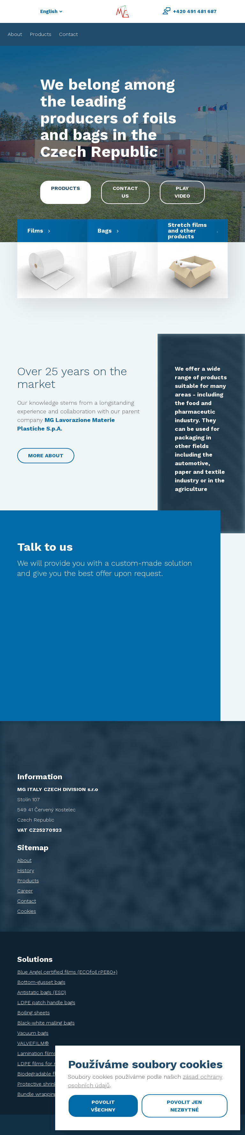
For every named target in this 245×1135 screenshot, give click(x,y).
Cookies (26, 911)
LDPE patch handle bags (46, 1002)
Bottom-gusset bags (41, 982)
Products (40, 34)
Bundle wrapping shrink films (51, 1094)
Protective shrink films (43, 1084)
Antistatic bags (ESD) (41, 992)
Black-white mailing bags (46, 1023)
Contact (68, 34)
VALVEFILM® (33, 1043)
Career (25, 891)
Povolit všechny (103, 1106)
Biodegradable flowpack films (52, 1074)
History (25, 870)
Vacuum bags (32, 1033)
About (15, 34)
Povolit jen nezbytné (184, 1106)
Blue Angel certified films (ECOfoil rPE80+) (67, 972)
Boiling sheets (33, 1013)
